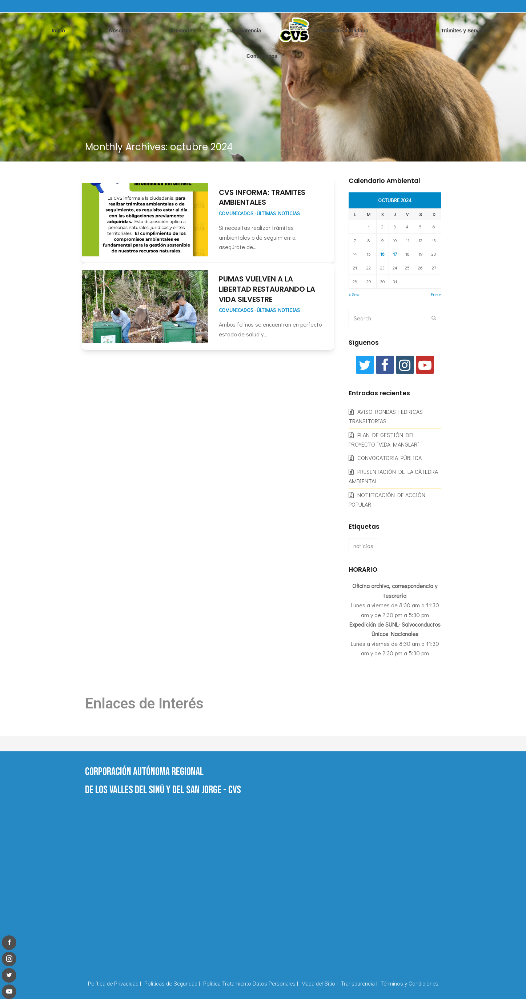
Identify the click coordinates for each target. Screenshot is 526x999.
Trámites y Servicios (465, 30)
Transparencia (243, 30)
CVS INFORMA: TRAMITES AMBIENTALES (262, 197)
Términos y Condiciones (409, 983)
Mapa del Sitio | (319, 983)
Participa (403, 30)
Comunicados (236, 213)
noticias (363, 546)
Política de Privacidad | (114, 983)
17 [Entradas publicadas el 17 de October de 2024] (395, 254)
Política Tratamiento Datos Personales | (250, 983)
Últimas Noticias (278, 213)
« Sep (354, 294)
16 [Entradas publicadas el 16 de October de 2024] (382, 254)
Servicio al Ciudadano (341, 30)
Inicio (58, 30)
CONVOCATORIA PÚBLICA (389, 457)
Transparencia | (359, 983)
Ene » (436, 294)
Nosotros (120, 30)
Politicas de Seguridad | (172, 983)
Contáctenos (261, 56)
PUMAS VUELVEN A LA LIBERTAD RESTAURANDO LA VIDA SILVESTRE (267, 289)
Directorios (182, 30)
